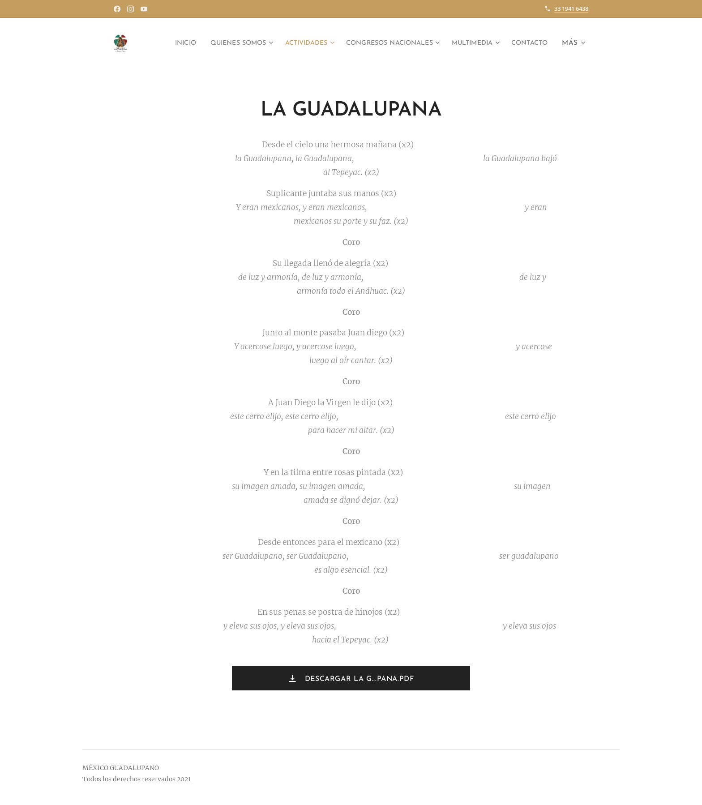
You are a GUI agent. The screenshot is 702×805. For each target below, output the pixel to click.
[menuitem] (202, 43)
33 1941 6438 (571, 8)
